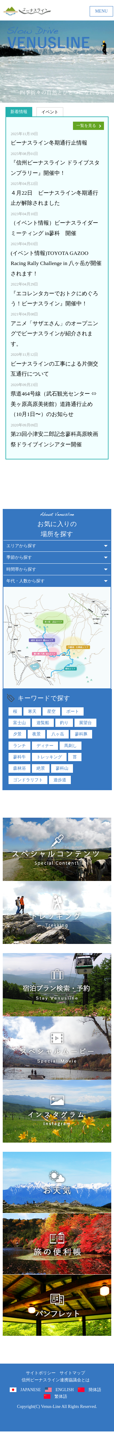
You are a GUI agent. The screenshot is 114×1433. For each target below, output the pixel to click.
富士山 (19, 722)
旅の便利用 (57, 1243)
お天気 (57, 1182)
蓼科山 (62, 768)
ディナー (45, 745)
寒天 (32, 711)
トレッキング (49, 756)
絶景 (40, 768)
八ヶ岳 (57, 733)
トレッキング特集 (57, 912)
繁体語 (60, 1396)
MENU (101, 11)
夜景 (36, 733)
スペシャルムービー (57, 1048)
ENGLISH (65, 1389)
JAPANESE (30, 1389)
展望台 (85, 722)
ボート (72, 711)
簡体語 (94, 1389)
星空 (51, 711)
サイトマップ (72, 1373)
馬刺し (70, 745)
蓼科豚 (81, 733)
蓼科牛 (19, 756)
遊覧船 (42, 722)
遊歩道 (60, 779)
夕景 (17, 733)
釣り (64, 722)
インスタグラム (57, 1111)
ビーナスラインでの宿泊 (57, 984)
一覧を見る (86, 125)
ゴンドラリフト (28, 779)
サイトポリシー (41, 1373)
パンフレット (57, 1305)
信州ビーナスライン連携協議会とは (56, 1380)
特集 (57, 849)
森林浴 (19, 768)
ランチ (19, 745)
